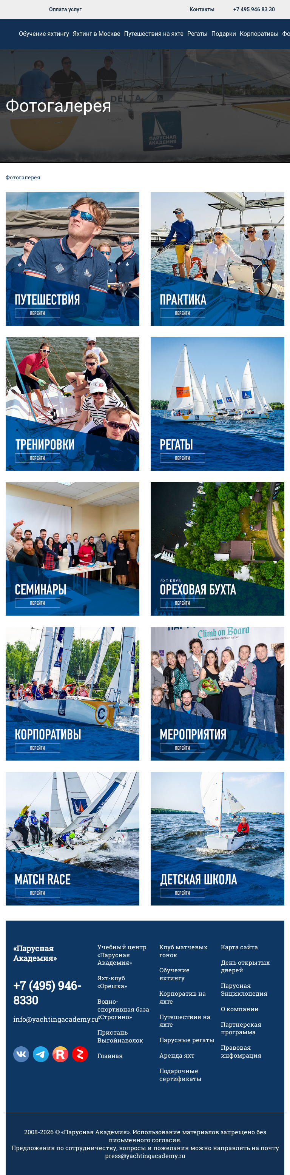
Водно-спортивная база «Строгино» (123, 1009)
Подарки (223, 33)
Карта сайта (239, 947)
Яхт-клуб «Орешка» (112, 982)
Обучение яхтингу (44, 33)
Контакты (202, 9)
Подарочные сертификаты (180, 1075)
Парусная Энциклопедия (244, 990)
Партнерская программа (241, 1028)
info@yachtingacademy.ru (56, 1019)
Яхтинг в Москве (96, 33)
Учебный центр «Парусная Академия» (122, 955)
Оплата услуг (65, 9)
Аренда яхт (176, 1055)
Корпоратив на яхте (182, 997)
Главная (110, 1056)
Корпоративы (259, 33)
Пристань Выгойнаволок (120, 1036)
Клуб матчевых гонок (183, 951)
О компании (240, 1009)
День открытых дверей (245, 966)
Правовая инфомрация (241, 1052)
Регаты (197, 33)
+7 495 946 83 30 (254, 9)
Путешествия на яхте (154, 33)
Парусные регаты (186, 1040)
